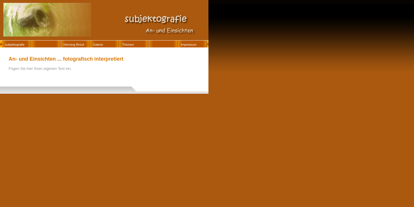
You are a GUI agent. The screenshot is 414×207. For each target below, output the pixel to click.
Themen (128, 44)
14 (47, 79)
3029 (4, 82)
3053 (119, 82)
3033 (33, 82)
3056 (163, 82)
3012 (123, 79)
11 (14, 79)
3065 (105, 85)
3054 (134, 82)
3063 (76, 85)
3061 (48, 85)
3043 (48, 82)
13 (36, 79)
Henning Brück (74, 44)
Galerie (98, 44)
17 (81, 79)
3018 (137, 79)
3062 (62, 85)
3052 (105, 82)
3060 (33, 85)
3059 (19, 85)
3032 (19, 82)
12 (25, 79)
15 (59, 79)
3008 (108, 79)
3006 (94, 79)
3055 (148, 82)
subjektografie (15, 44)
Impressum (188, 44)
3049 (62, 82)
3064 (91, 85)
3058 (4, 85)
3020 (151, 79)
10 (3, 79)
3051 (91, 82)
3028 (180, 79)
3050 (76, 82)
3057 (177, 82)
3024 (166, 79)
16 (70, 79)
